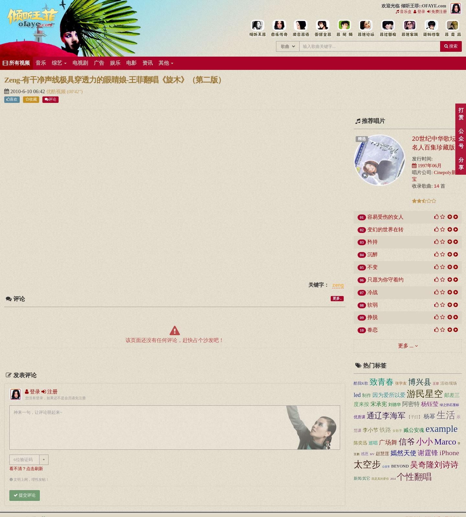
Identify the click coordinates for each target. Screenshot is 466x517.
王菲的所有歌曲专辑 (279, 28)
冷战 (372, 292)
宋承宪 (379, 404)
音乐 (41, 63)
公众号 (461, 138)
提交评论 (25, 495)
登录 (419, 11)
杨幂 (429, 416)
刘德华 (394, 404)
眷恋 (372, 330)
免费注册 (437, 11)
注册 (49, 391)
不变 (372, 267)
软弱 (372, 305)
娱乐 (115, 63)
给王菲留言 (387, 28)
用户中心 (409, 28)
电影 (131, 63)
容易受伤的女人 (385, 217)
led (357, 395)
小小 (424, 441)
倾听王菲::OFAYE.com (33, 19)
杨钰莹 (429, 404)
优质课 (359, 417)
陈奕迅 (360, 443)
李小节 (370, 430)
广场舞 (388, 442)
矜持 (372, 242)
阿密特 (411, 404)
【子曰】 (414, 417)
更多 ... (406, 345)
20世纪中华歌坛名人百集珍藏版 (434, 142)
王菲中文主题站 (257, 28)
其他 (166, 63)
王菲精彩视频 (344, 28)
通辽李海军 (386, 416)
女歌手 (397, 431)
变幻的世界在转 (385, 229)
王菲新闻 (301, 28)
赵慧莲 (382, 453)
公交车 (386, 466)
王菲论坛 (366, 28)
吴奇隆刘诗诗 (434, 464)
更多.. (337, 298)
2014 (392, 479)
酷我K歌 (361, 383)
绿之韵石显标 (449, 405)
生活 (446, 415)
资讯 (147, 63)
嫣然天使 (403, 452)
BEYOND (400, 466)
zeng (338, 285)
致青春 (382, 382)
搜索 (451, 46)
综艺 (59, 63)
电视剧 (80, 63)
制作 (366, 395)
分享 (461, 163)
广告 (99, 63)
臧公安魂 (414, 430)
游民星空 (425, 394)
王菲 (436, 383)
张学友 (401, 383)
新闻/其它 (362, 478)
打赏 (461, 113)
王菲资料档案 (431, 28)
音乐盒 (404, 11)
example (442, 429)
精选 (362, 139)
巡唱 (373, 443)
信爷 (407, 441)
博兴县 (419, 382)
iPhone (449, 453)
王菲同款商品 (452, 28)
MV (372, 454)
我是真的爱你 (380, 478)
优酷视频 (56, 91)
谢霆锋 (428, 453)
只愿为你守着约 (385, 279)
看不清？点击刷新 (26, 469)
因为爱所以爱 (388, 395)
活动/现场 (448, 383)
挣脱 (372, 317)
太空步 (367, 464)
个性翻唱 (414, 477)
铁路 (385, 430)
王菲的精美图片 (322, 28)
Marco (445, 441)
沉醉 (372, 254)
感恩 (365, 454)
